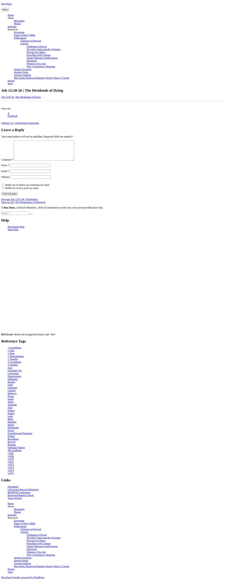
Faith (10, 388)
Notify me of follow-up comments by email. (27, 188)
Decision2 (32, 60)
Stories (11, 80)
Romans (12, 448)
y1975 (11, 477)
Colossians (13, 377)
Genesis (12, 394)
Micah (11, 428)
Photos (17, 23)
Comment (7, 163)
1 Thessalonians (16, 360)
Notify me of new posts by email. (22, 192)
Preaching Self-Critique (39, 55)
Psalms (11, 440)
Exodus (11, 385)
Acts (10, 371)
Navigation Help (16, 230)
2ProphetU (13, 490)
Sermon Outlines (22, 75)
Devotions (19, 32)
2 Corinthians (14, 365)
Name (5, 169)
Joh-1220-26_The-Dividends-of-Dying (21, 97)
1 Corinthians (14, 351)
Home (11, 15)
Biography (19, 20)
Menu (5, 9)
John (36, 123)
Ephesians (13, 383)
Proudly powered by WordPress (28, 581)
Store (10, 83)
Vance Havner (15, 502)
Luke (10, 420)
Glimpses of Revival (30, 40)
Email (5, 175)
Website (5, 180)
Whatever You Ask (36, 63)
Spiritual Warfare (16, 451)
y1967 (11, 457)
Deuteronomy (15, 380)
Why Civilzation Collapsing (41, 66)
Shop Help (13, 233)
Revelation (13, 442)
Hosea (11, 400)
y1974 (11, 474)
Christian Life (15, 374)
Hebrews (12, 397)
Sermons (12, 26)
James (11, 405)
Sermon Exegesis (23, 69)
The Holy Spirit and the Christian (43, 49)
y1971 (11, 465)
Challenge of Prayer (37, 46)
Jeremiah (12, 408)
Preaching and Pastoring (20, 437)
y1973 (11, 471)
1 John (11, 354)
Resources (13, 29)
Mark (10, 423)
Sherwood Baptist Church (21, 499)
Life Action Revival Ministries (23, 493)
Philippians (13, 431)
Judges (11, 417)
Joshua (11, 414)
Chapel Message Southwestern (42, 58)
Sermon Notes (21, 72)
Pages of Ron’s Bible (24, 35)
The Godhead (14, 454)
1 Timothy (13, 363)
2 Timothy (13, 368)
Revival (12, 445)
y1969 (11, 460)
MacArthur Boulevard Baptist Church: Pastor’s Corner (41, 78)
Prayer (11, 434)
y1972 (11, 468)
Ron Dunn (6, 4)
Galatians (12, 391)
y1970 (11, 462)
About (11, 18)
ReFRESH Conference (19, 496)
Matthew (12, 425)
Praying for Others (36, 52)
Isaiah (11, 403)
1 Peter (11, 357)
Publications (20, 38)
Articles (24, 43)
